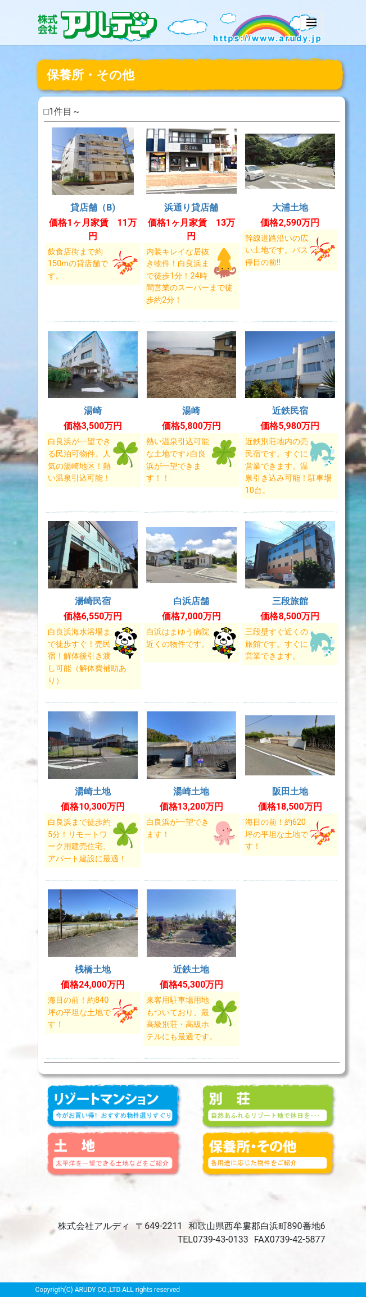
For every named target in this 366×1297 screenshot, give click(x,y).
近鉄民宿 (290, 410)
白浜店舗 (191, 601)
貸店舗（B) (92, 207)
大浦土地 (290, 207)
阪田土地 (290, 791)
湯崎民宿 (93, 601)
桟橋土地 (93, 969)
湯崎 (93, 410)
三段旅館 (290, 601)
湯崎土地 (93, 791)
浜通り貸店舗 (191, 207)
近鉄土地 (191, 969)
